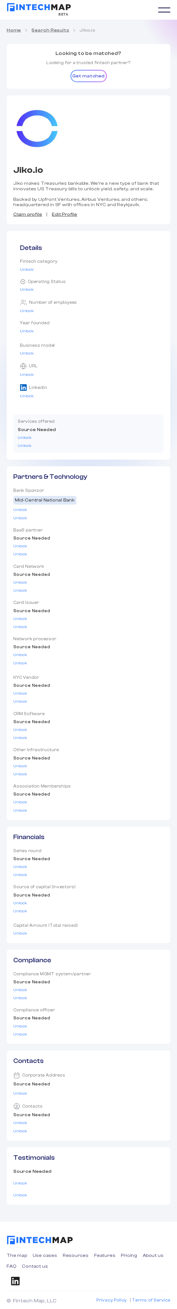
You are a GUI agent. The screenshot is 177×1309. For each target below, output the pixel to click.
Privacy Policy (111, 1300)
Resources (76, 1255)
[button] (164, 10)
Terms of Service (151, 1300)
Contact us (35, 1266)
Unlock (27, 269)
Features (104, 1255)
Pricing (129, 1255)
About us (153, 1255)
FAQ (11, 1266)
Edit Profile (64, 214)
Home (14, 30)
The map (17, 1255)
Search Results (50, 30)
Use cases (45, 1255)
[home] (39, 7)
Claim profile (27, 214)
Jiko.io (87, 30)
